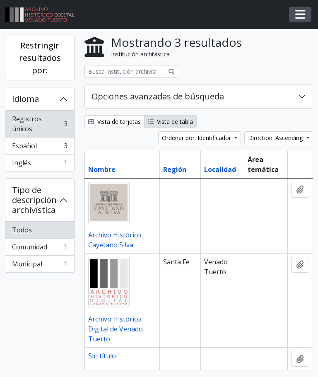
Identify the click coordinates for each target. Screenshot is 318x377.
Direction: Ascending (276, 138)
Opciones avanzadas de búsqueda (158, 96)
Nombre (102, 169)
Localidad (220, 169)
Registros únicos (39, 123)
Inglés (39, 164)
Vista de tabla (170, 122)
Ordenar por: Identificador (197, 138)
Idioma (25, 98)
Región (174, 169)
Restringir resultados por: (40, 58)
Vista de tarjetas (114, 122)
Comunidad (39, 249)
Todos (22, 229)
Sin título (102, 355)
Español (39, 148)
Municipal (39, 265)
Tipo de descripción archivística (34, 199)
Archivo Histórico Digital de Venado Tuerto (115, 328)
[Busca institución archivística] (124, 71)
